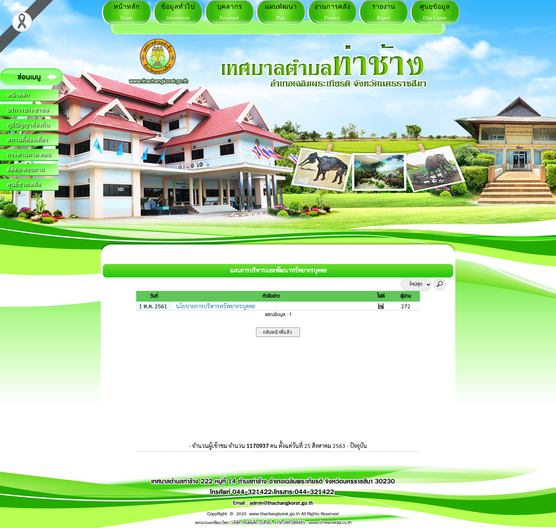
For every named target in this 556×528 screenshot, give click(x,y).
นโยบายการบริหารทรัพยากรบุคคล (214, 306)
